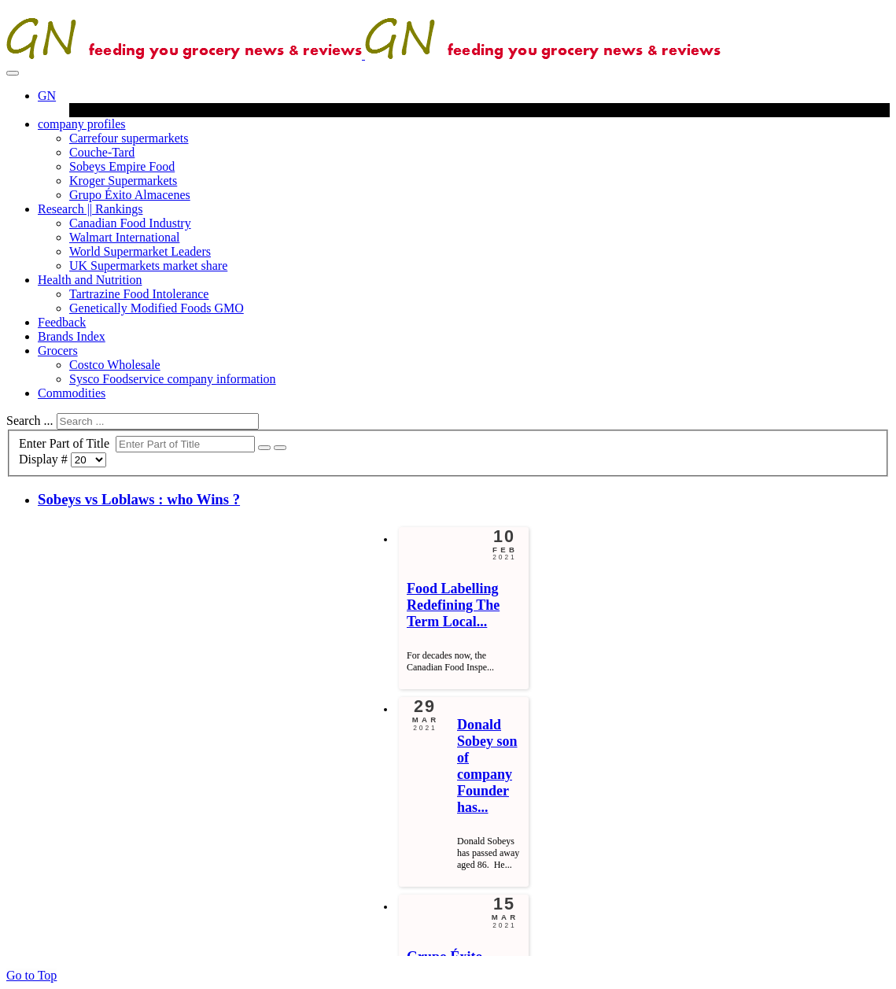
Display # (45, 459)
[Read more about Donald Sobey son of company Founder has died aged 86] (487, 766)
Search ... (29, 420)
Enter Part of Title (67, 443)
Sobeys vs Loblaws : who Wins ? (139, 499)
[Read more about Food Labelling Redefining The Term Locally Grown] (453, 605)
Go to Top (31, 975)
